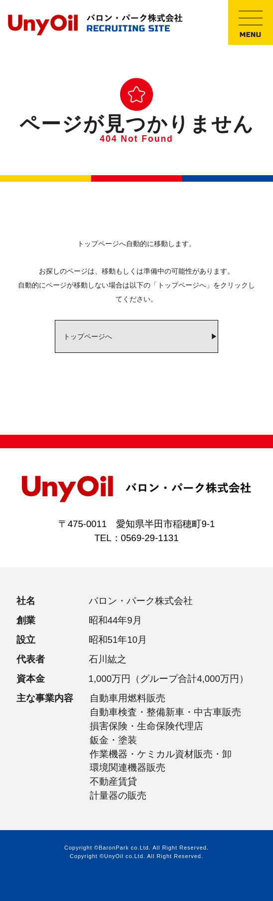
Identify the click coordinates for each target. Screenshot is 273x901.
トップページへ (87, 336)
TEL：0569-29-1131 (136, 538)
